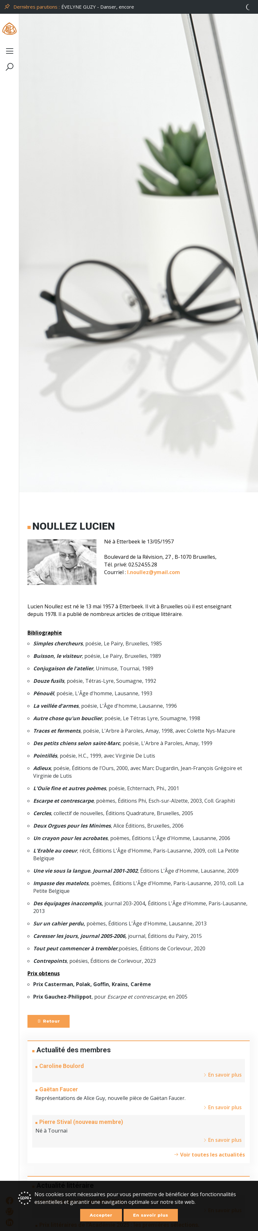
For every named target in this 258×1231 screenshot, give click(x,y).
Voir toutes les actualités (209, 1154)
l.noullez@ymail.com (153, 572)
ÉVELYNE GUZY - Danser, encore (97, 7)
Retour (48, 1021)
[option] (157, 7)
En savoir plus (150, 1215)
